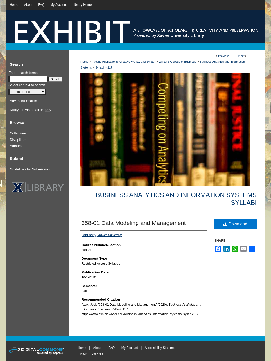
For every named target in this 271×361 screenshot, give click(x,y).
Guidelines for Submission (30, 169)
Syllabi (99, 67)
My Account (129, 348)
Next (241, 55)
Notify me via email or (30, 110)
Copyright (97, 353)
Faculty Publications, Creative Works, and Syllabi (123, 61)
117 (109, 67)
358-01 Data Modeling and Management (134, 223)
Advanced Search (23, 101)
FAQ (111, 348)
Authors (16, 146)
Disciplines (18, 140)
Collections (18, 133)
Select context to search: (27, 85)
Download (235, 224)
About (97, 348)
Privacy (82, 353)
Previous (223, 55)
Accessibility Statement (161, 348)
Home (84, 61)
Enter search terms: (23, 73)
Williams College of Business (177, 61)
